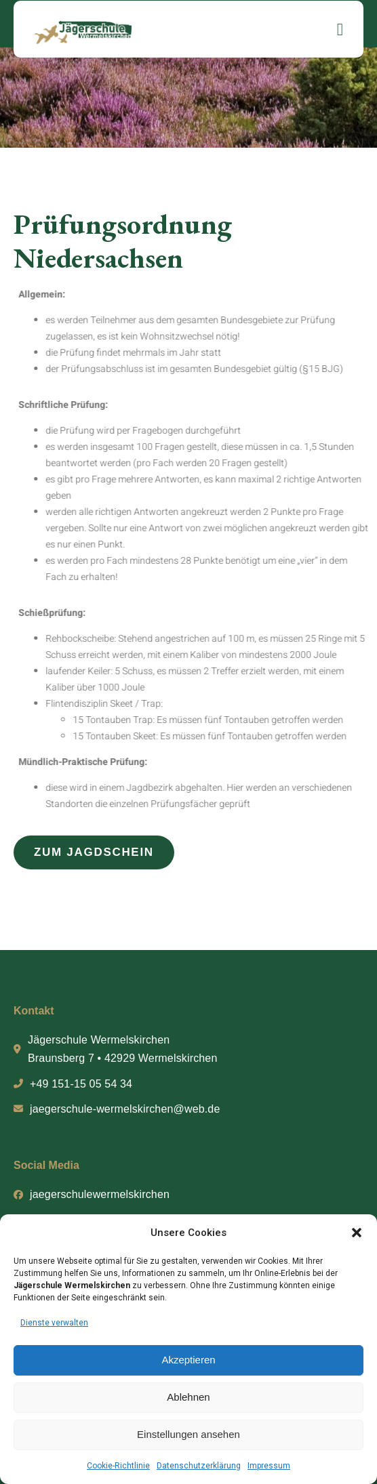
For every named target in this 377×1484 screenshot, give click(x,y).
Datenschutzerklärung (199, 1465)
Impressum (268, 1465)
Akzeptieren (188, 1359)
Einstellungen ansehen (188, 1434)
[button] (356, 1232)
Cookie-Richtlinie (118, 1465)
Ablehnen (188, 1397)
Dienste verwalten (54, 1322)
